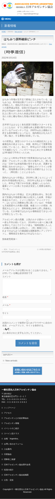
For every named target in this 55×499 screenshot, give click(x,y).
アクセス (8, 413)
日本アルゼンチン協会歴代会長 (17, 465)
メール (6, 308)
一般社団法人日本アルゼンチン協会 (28, 489)
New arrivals (11, 364)
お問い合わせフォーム (13, 444)
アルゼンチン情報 (11, 423)
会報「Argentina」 (12, 439)
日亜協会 (8, 454)
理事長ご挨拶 (9, 459)
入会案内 (8, 449)
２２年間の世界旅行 (45, 249)
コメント (6, 276)
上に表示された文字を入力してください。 (22, 336)
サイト (5, 316)
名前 (5, 300)
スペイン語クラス (11, 434)
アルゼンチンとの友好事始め (16, 418)
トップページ (9, 408)
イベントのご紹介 (11, 428)
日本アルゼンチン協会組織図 (16, 475)
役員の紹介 (8, 470)
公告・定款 (8, 480)
